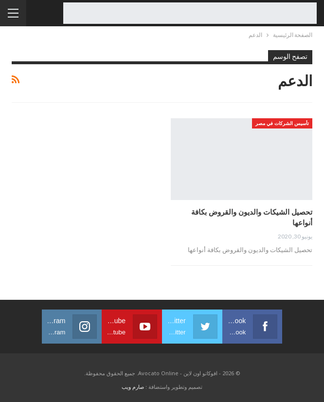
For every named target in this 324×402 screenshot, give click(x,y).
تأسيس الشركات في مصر (282, 123)
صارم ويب (133, 386)
